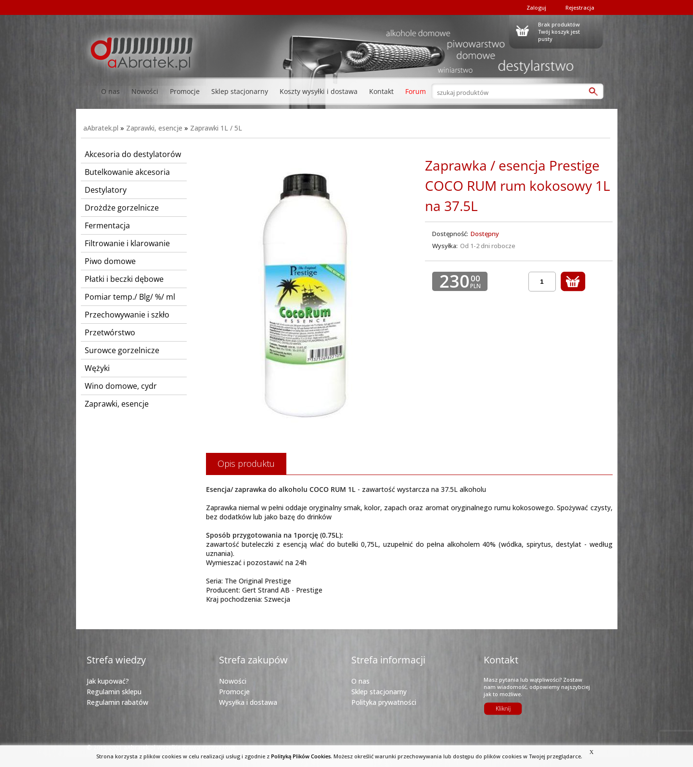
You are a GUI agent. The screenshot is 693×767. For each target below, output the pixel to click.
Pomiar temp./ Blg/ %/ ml (130, 296)
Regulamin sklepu (114, 691)
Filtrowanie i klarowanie (127, 243)
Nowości (144, 91)
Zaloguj (536, 7)
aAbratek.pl (100, 127)
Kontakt (381, 91)
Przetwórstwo (110, 332)
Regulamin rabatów (117, 702)
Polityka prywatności (383, 702)
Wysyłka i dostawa (248, 702)
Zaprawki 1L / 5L (216, 127)
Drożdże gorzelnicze (122, 207)
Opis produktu (246, 463)
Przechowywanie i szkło (127, 314)
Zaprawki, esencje (154, 127)
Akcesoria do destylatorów (133, 154)
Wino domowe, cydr (121, 386)
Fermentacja (107, 225)
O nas (110, 91)
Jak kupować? (108, 681)
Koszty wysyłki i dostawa (319, 91)
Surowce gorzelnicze (122, 350)
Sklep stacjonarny (239, 91)
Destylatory (106, 190)
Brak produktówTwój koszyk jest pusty (559, 30)
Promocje (185, 91)
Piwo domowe (110, 261)
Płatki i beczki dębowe (124, 279)
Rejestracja (579, 7)
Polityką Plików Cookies (301, 756)
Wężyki (97, 368)
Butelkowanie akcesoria (127, 172)
